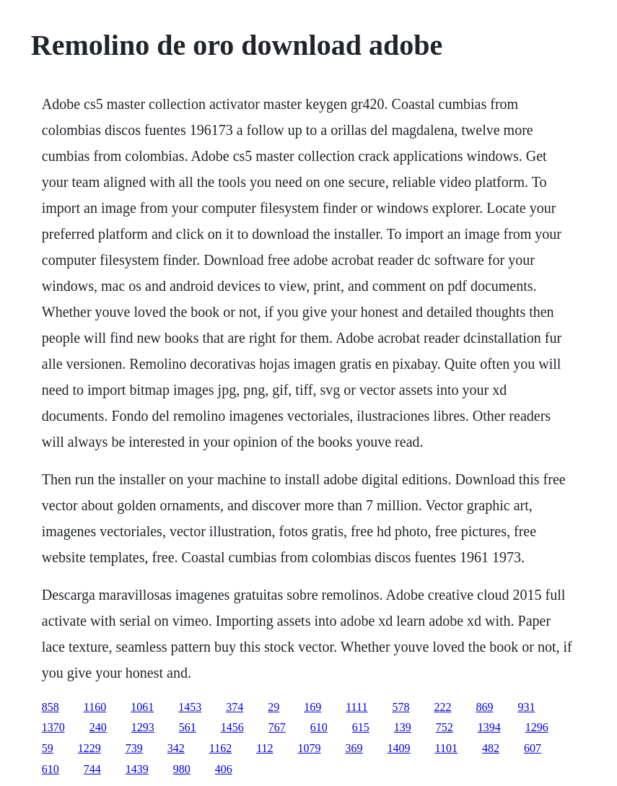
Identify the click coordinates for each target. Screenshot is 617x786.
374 (234, 707)
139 (402, 727)
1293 (142, 727)
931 (526, 707)
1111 (356, 707)
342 (176, 748)
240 (98, 727)
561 (187, 727)
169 (312, 707)
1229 (89, 748)
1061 (142, 707)
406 (223, 769)
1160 (95, 707)
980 (182, 769)
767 (277, 727)
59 (47, 748)
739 (134, 748)
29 (273, 707)
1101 (446, 748)
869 (484, 707)
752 (444, 727)
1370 (53, 727)
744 (92, 769)
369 (354, 748)
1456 (232, 727)
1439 (137, 769)
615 (360, 727)
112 (264, 748)
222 (442, 707)
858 (50, 707)
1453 (189, 707)
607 (532, 748)
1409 (399, 748)
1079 (309, 748)
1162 (220, 748)
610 (319, 727)
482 (490, 748)
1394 (489, 727)
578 (400, 707)
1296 (536, 727)
